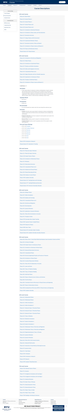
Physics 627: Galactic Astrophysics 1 (27, 321)
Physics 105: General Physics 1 (26, 19)
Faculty (35, 5)
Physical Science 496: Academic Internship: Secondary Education (32, 232)
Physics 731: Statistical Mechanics (26, 379)
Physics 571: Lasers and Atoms (26, 266)
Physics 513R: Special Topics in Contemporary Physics (30, 244)
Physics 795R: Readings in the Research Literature (29, 395)
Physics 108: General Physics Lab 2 (27, 27)
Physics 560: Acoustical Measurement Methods (29, 260)
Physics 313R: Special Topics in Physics (27, 156)
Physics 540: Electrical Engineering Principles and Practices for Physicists (34, 255)
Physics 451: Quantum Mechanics (26, 208)
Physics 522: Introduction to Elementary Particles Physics (31, 247)
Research (15, 5)
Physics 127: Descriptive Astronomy (27, 35)
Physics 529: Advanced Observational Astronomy (29, 250)
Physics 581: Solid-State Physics (26, 274)
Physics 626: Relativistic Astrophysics (27, 318)
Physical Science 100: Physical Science (27, 51)
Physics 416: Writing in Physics (26, 192)
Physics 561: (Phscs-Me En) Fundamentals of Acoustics (30, 263)
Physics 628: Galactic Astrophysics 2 (27, 324)
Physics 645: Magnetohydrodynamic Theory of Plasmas (30, 332)
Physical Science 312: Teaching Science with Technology (31, 180)
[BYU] (5, 2)
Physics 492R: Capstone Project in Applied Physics (29, 221)
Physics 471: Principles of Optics (26, 216)
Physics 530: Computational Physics (27, 252)
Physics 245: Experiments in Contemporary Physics (30, 76)
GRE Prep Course (7, 23)
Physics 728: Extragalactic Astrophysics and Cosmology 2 (31, 376)
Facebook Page (53, 401)
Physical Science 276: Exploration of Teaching (29, 144)
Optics (5, 29)
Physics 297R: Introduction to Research (27, 141)
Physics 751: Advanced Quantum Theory (28, 384)
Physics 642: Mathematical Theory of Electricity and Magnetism (32, 329)
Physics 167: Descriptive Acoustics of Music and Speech (30, 43)
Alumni (40, 5)
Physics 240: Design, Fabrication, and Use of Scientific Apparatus (32, 74)
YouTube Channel (53, 404)
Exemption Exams (7, 17)
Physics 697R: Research (24, 359)
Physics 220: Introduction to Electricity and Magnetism (30, 58)
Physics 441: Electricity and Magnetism (27, 203)
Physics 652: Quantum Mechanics (26, 337)
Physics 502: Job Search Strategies (27, 242)
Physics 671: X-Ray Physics (25, 351)
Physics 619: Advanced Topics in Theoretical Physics (30, 313)
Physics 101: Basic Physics (25, 16)
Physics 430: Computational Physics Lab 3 (28, 200)
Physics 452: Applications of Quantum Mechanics (29, 211)
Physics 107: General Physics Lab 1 (27, 24)
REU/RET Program (38, 403)
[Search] (62, 2)
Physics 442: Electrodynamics (26, 205)
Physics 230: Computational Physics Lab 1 (28, 71)
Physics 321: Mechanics (24, 161)
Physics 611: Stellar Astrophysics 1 (27, 302)
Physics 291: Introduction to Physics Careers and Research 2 (31, 82)
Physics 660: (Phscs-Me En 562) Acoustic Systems (29, 340)
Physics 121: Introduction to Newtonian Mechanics (29, 29)
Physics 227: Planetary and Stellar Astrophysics (29, 66)
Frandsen (28, 126)
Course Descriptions (7, 15)
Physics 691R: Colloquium (25, 353)
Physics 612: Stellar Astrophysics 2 (27, 305)
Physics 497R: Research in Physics (26, 224)
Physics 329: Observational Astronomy (27, 164)
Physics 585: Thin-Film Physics (26, 279)
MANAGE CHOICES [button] (58, 406)
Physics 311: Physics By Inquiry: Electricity (28, 153)
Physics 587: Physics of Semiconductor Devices (29, 285)
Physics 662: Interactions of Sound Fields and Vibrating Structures (32, 345)
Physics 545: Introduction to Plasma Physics (28, 258)
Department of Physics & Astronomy (16, 1)
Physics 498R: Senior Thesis (25, 227)
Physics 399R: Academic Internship (27, 177)
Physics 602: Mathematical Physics (27, 299)
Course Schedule (7, 13)
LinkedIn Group (53, 402)
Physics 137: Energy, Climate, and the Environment (29, 37)
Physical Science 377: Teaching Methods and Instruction (31, 183)
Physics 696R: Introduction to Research (27, 356)
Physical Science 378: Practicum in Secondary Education (31, 185)
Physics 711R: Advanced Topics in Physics (28, 368)
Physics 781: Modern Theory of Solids (27, 390)
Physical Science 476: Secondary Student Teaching (29, 230)
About (4, 5)
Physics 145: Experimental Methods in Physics (29, 40)
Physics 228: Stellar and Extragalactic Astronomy (29, 68)
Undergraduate (22, 5)
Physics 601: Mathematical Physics (27, 297)
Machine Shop (21, 404)
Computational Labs (7, 25)
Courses (12, 2)
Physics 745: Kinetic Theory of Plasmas (27, 381)
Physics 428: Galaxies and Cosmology (27, 197)
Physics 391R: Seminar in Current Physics (28, 174)
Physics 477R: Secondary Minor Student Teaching (29, 219)
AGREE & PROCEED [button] (58, 409)
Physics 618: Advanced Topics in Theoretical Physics (30, 310)
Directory (20, 401)
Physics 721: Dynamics (24, 371)
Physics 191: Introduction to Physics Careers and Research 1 (31, 46)
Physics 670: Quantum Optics (25, 348)
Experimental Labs (7, 27)
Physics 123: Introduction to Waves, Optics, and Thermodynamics (32, 32)
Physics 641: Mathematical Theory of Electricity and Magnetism (32, 326)
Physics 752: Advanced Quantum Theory (28, 387)
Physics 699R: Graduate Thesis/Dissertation (28, 361)
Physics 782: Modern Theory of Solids (27, 392)
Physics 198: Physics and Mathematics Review (29, 48)
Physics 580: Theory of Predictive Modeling (28, 269)
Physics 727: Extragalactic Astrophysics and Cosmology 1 (31, 373)
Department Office (22, 402)
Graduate (29, 5)
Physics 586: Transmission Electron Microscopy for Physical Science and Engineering (36, 282)
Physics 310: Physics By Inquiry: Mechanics (28, 150)
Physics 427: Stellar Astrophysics (26, 195)
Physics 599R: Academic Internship (27, 290)
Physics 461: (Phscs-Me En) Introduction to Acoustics (30, 213)
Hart (27, 135)
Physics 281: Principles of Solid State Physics (28, 79)
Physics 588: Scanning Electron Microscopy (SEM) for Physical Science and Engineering (36, 287)
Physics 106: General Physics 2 (26, 21)
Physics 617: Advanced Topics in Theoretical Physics (30, 307)
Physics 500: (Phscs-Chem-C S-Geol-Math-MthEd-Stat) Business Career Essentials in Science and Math (40, 239)
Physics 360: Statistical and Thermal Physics (28, 169)
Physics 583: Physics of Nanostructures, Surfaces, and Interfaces (32, 277)
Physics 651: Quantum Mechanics (26, 334)
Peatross (32, 128)
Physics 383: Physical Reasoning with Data (28, 172)
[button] (66, 406)
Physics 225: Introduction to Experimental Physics (29, 63)
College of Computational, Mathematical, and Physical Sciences (42, 402)
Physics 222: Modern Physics (25, 60)
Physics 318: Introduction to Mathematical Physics (29, 158)
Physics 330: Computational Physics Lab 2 (28, 166)
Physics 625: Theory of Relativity (26, 316)
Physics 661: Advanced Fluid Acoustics (27, 342)
